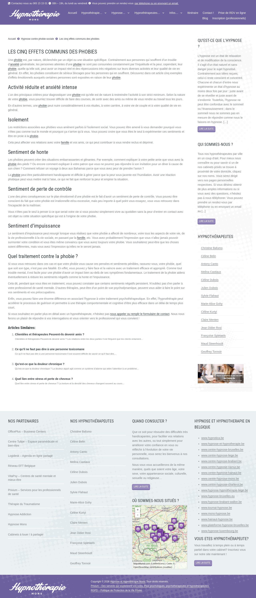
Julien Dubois (209, 287)
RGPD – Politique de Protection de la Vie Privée (116, 590)
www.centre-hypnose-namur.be (220, 467)
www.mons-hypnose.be (215, 513)
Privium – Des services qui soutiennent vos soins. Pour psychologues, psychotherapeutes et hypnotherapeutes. (150, 586)
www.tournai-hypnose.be (216, 507)
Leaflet (155, 563)
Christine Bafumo (211, 248)
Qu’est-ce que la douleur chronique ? (39, 364)
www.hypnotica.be (212, 438)
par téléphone (142, 3)
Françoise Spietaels (213, 335)
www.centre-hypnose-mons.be (220, 478)
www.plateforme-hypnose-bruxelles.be (225, 525)
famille (65, 142)
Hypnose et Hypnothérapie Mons (127, 581)
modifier (167, 567)
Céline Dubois (209, 279)
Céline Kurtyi (209, 311)
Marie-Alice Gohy (211, 303)
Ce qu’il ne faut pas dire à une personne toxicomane (49, 349)
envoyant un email (168, 3)
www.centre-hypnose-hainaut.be (221, 472)
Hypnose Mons (17, 524)
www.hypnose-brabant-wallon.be (221, 501)
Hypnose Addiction (19, 514)
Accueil (12, 38)
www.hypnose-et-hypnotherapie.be (223, 443)
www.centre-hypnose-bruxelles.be (222, 449)
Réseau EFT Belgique (21, 465)
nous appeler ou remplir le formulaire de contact (140, 314)
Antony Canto (209, 263)
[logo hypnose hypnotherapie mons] (41, 16)
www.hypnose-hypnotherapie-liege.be (224, 490)
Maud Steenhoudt (212, 343)
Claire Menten (209, 319)
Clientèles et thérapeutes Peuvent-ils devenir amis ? (49, 334)
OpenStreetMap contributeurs (147, 567)
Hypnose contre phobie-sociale (37, 38)
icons (161, 563)
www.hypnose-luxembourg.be (219, 530)
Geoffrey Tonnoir (211, 351)
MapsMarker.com (141, 563)
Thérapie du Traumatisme (24, 504)
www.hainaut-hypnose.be (217, 519)
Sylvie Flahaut (210, 295)
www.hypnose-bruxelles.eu (218, 496)
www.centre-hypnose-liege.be (219, 455)
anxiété (14, 64)
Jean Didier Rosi (211, 327)
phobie (18, 60)
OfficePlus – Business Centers (27, 431)
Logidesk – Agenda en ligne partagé (30, 455)
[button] (104, 13)
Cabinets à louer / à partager (25, 534)
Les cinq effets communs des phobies (79, 38)
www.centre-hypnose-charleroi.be (222, 484)
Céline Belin (208, 256)
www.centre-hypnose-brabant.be (221, 461)
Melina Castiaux (211, 271)
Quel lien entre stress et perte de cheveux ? (44, 378)
